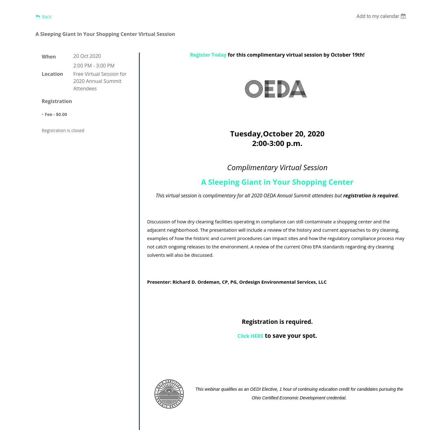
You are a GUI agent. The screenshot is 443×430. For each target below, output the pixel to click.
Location (52, 74)
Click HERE (250, 336)
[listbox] (382, 16)
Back (47, 16)
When (49, 56)
